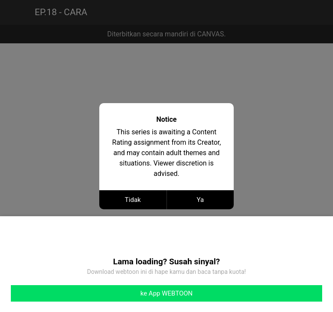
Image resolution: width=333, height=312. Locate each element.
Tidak (133, 200)
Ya (200, 200)
